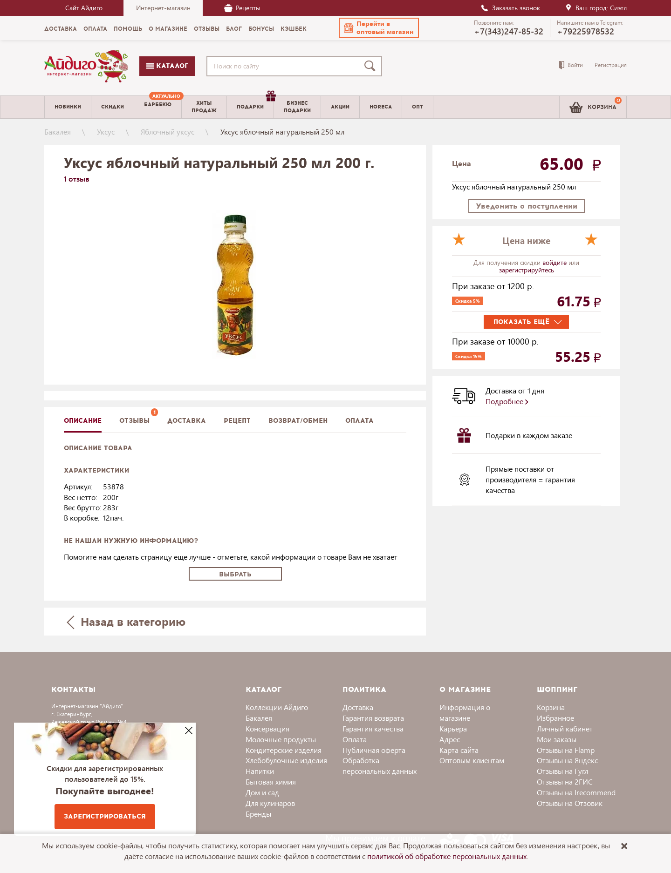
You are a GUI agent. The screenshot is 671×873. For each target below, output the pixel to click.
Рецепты (242, 7)
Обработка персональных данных (379, 765)
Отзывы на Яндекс (567, 760)
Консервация (267, 728)
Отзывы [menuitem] (206, 29)
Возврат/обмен (298, 421)
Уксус (106, 131)
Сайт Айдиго (84, 7)
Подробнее (507, 401)
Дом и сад (262, 792)
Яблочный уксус (167, 131)
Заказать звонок (510, 7)
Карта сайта (459, 750)
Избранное (555, 718)
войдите (555, 262)
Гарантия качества (373, 728)
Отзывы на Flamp (566, 750)
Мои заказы (556, 739)
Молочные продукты (281, 739)
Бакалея (57, 131)
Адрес (449, 739)
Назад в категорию (126, 621)
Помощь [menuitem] (128, 29)
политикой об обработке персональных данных (447, 856)
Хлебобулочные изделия (286, 760)
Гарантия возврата (373, 718)
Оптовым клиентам (471, 760)
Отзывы (134, 421)
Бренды (258, 814)
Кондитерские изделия (284, 750)
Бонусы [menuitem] (261, 29)
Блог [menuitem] (234, 29)
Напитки (260, 771)
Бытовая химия (271, 781)
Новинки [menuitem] (68, 107)
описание (83, 421)
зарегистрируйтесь (526, 269)
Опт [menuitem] (417, 107)
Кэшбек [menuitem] (294, 29)
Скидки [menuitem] (112, 107)
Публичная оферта (373, 750)
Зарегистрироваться (105, 816)
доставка (186, 421)
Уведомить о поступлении (526, 206)
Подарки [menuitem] (255, 103)
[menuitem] (157, 107)
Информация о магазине (464, 712)
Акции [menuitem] (340, 107)
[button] (379, 28)
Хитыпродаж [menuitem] (204, 106)
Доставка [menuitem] (60, 29)
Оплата (359, 421)
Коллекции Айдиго (277, 707)
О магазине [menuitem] (168, 29)
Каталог (167, 66)
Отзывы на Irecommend (576, 792)
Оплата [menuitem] (95, 29)
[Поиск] (372, 66)
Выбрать (235, 574)
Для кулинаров (270, 803)
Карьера (453, 728)
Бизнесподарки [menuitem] (297, 106)
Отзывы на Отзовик (570, 803)
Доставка (357, 707)
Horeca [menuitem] (381, 107)
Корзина (551, 707)
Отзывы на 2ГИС (565, 781)
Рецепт (237, 421)
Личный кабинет (565, 728)
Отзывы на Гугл (562, 771)
